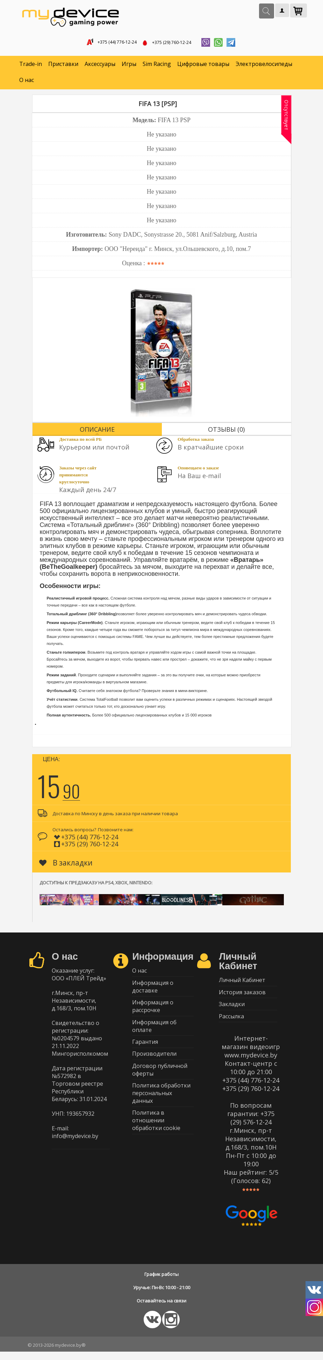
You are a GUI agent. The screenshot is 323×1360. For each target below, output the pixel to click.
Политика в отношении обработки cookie (156, 1136)
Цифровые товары (203, 66)
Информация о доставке (152, 991)
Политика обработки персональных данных (161, 1107)
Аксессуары (100, 66)
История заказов (242, 997)
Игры (129, 66)
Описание (97, 431)
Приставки (63, 66)
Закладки (232, 1010)
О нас (26, 82)
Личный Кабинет (242, 983)
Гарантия (145, 1051)
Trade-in (30, 66)
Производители (154, 1065)
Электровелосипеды (264, 66)
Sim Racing (157, 66)
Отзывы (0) (226, 431)
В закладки (66, 865)
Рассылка (231, 1024)
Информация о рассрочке (152, 1012)
